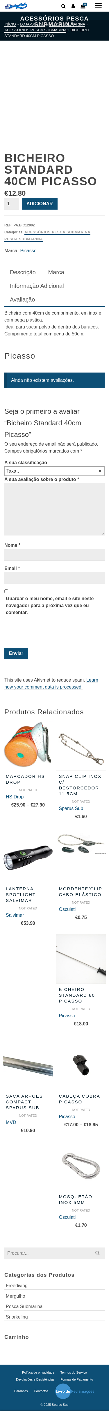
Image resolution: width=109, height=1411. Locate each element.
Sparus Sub (71, 808)
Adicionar (39, 203)
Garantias (21, 1391)
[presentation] (43, 633)
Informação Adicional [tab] (37, 286)
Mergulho (15, 1296)
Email (12, 568)
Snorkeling (17, 1316)
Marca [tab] (56, 272)
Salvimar (15, 915)
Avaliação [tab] (22, 299)
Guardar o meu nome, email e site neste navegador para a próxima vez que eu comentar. (50, 605)
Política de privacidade (38, 1372)
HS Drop (15, 796)
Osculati (67, 909)
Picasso (28, 250)
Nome (12, 545)
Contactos (41, 1391)
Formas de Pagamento (76, 1379)
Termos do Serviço (73, 1372)
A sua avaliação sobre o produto (41, 479)
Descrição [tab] (23, 272)
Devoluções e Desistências (35, 1379)
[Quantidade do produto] (11, 204)
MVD (11, 1122)
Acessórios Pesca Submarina (57, 232)
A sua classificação (25, 462)
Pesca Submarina (23, 239)
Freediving (17, 1285)
